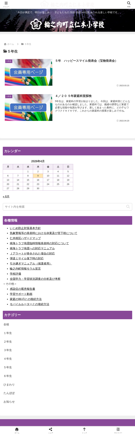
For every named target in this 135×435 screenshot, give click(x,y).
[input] (67, 206)
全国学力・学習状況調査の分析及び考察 (35, 278)
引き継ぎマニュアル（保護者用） (31, 263)
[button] (128, 207)
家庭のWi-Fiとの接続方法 (26, 299)
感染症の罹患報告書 (22, 288)
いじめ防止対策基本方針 (25, 228)
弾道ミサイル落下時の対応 (27, 258)
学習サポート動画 (21, 293)
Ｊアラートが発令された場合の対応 (32, 253)
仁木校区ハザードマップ (25, 238)
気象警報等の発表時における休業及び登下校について (43, 233)
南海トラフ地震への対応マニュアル (32, 248)
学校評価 (15, 273)
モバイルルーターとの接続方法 (29, 304)
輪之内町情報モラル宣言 (25, 268)
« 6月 (6, 196)
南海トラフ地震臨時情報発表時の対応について (39, 243)
